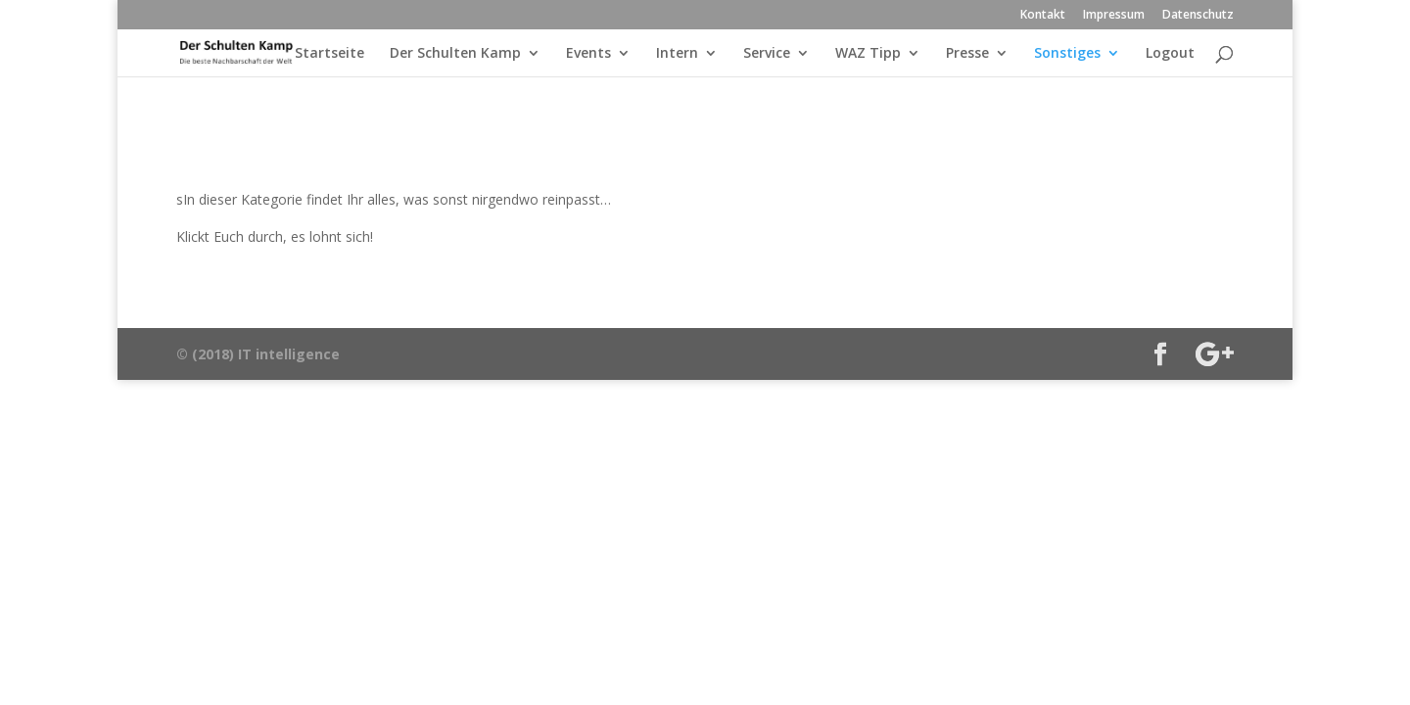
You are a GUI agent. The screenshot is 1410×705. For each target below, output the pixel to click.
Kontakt (1042, 16)
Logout (1170, 54)
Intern (677, 54)
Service (766, 54)
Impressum (1114, 16)
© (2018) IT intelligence (258, 354)
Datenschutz (1198, 16)
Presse (967, 54)
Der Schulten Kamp (455, 54)
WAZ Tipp (868, 54)
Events (588, 54)
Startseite (329, 54)
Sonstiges (1067, 54)
